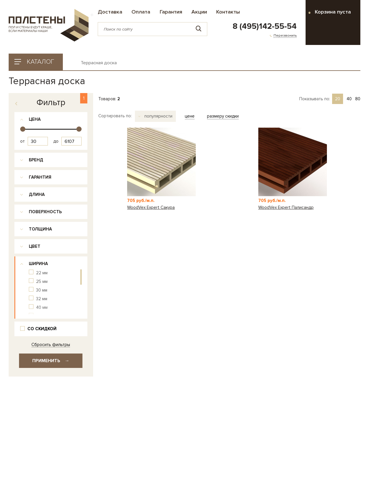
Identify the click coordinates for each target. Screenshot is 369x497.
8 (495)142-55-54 (265, 26)
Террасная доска (99, 63)
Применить (50, 361)
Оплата (140, 12)
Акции (199, 12)
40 (349, 98)
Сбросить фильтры (50, 344)
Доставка (110, 12)
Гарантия (171, 12)
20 (337, 98)
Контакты (228, 12)
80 (357, 98)
